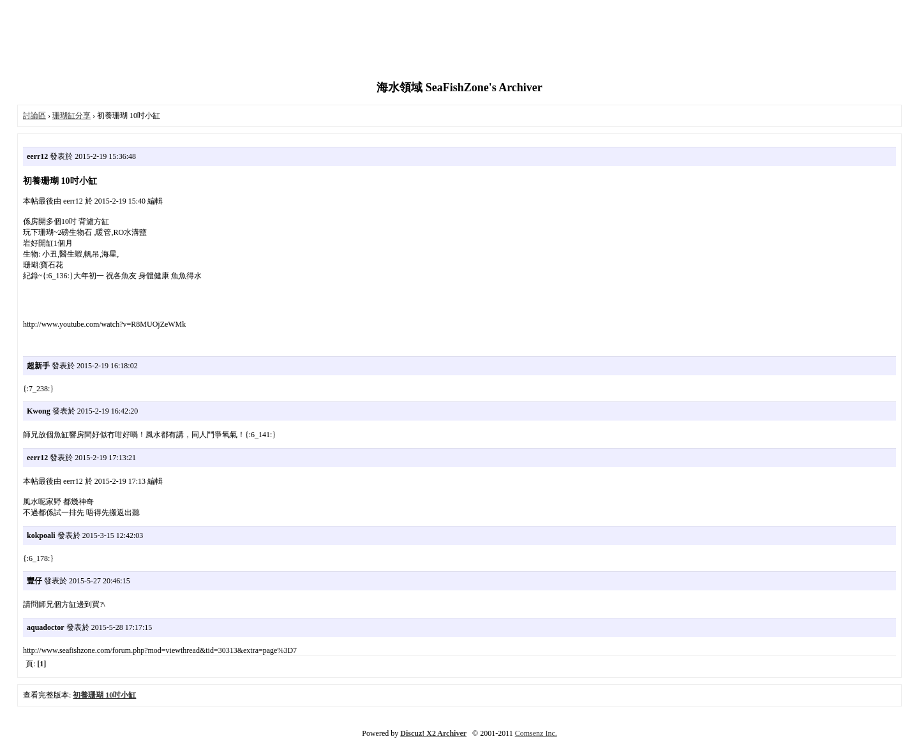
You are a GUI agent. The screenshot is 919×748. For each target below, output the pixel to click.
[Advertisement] (459, 41)
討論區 (34, 115)
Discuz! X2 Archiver (433, 733)
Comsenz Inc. (536, 733)
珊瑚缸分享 (71, 115)
